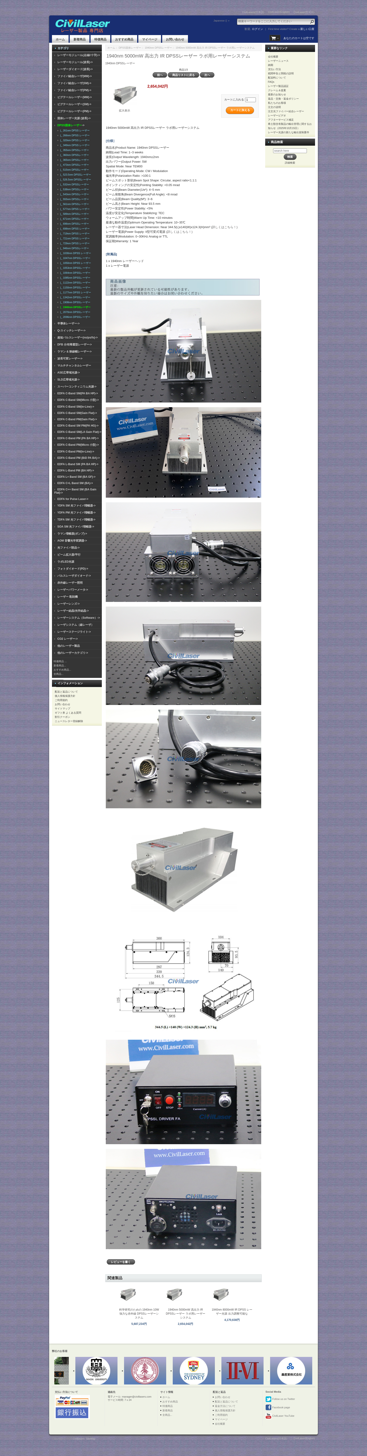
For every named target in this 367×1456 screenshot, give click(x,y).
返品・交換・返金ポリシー (283, 98)
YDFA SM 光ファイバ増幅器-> (76, 505)
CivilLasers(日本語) (253, 12)
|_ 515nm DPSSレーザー (74, 169)
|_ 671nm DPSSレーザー (74, 218)
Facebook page (277, 1408)
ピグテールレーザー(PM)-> (74, 111)
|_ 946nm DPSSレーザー (74, 248)
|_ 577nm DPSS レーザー (74, 209)
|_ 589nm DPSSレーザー (74, 213)
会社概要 (273, 56)
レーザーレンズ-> (68, 603)
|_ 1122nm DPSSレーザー (74, 282)
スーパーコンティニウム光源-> (76, 386)
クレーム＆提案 (277, 90)
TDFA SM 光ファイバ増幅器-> (76, 519)
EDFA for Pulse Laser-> (72, 499)
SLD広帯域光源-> (68, 379)
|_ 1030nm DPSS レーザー (75, 253)
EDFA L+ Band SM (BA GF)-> (76, 476)
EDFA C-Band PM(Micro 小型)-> (78, 444)
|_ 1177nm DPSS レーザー (75, 292)
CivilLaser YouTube (279, 1416)
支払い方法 (274, 69)
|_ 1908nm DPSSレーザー (74, 302)
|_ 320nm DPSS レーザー (74, 140)
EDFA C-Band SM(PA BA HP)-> (77, 393)
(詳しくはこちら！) (224, 227)
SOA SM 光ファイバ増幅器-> (75, 526)
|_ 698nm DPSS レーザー (74, 228)
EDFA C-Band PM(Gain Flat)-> (77, 419)
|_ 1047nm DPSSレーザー (74, 258)
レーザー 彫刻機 (67, 596)
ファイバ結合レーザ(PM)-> (74, 90)
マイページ (149, 39)
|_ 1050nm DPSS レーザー (75, 263)
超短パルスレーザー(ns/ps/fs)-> (77, 337)
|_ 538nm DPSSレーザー (74, 189)
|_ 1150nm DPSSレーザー (74, 287)
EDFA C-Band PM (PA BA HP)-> (78, 438)
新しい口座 (307, 29)
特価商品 (100, 39)
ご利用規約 (61, 700)
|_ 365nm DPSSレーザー (74, 159)
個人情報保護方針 (65, 695)
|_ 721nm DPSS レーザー (74, 238)
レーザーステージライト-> (74, 631)
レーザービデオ (277, 115)
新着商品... (60, 665)
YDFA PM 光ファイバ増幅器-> (76, 512)
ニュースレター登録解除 (69, 721)
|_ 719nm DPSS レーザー (74, 233)
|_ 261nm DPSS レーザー (74, 130)
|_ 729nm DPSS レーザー (74, 243)
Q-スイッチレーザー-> (71, 330)
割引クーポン (62, 716)
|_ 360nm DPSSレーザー (74, 155)
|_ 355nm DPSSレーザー (74, 150)
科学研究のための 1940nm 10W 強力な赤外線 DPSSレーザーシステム (139, 1313)
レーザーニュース (278, 60)
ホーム (60, 39)
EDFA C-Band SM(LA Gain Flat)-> (79, 432)
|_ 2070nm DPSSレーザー (74, 312)
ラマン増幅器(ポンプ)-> (72, 533)
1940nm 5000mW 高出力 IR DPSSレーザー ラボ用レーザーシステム (185, 1313)
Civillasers (78, 1438)
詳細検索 (290, 162)
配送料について (277, 77)
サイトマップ (62, 708)
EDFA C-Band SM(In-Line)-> (75, 406)
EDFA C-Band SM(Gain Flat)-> (77, 413)
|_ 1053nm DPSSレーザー (74, 267)
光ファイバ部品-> (68, 547)
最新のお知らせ (277, 94)
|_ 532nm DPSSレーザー (74, 184)
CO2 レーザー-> (67, 638)
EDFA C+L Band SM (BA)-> (75, 483)
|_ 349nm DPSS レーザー (74, 145)
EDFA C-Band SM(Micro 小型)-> (78, 400)
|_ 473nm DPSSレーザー (74, 164)
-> (70, 125)
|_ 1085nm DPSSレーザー (74, 277)
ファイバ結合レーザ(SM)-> (74, 83)
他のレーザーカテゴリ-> (72, 652)
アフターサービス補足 (281, 119)
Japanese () (220, 20)
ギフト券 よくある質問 (68, 712)
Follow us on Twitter (280, 1399)
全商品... (58, 673)
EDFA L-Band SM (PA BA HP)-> (77, 464)
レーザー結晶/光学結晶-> (73, 610)
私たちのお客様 (277, 102)
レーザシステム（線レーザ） (75, 624)
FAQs (271, 81)
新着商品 (79, 39)
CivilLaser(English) (279, 12)
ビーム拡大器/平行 (69, 554)
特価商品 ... (60, 661)
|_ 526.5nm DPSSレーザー (75, 179)
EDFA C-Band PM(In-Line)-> (75, 451)
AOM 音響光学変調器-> (72, 540)
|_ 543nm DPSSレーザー (74, 194)
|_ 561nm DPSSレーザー (74, 204)
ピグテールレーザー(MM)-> (74, 97)
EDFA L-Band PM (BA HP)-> (75, 470)
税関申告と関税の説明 (281, 73)
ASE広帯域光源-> (68, 372)
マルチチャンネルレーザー (74, 365)
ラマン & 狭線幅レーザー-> (74, 351)
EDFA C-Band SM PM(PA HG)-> (78, 425)
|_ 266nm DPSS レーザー (74, 135)
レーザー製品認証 (278, 86)
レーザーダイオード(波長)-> (75, 69)
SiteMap (90, 1438)
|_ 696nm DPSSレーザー (74, 223)
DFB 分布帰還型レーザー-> (74, 344)
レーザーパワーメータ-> (72, 589)
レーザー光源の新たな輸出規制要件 (288, 132)
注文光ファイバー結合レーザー (286, 111)
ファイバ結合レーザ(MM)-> (74, 76)
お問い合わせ (175, 39)
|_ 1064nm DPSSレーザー (74, 272)
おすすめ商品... (62, 669)
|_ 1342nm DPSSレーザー (74, 297)
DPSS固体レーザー (130, 47)
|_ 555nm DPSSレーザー (74, 199)
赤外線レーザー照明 (70, 582)
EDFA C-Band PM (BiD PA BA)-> (78, 458)
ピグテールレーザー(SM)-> (74, 104)
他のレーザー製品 (68, 645)
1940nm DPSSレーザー (158, 47)
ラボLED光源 (65, 561)
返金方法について (225, 1406)
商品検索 (277, 142)
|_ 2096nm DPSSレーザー (74, 317)
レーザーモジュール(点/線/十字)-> (78, 55)
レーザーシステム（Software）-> (78, 617)
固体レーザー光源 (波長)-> (74, 118)
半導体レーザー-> (68, 323)
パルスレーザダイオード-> (74, 575)
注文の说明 (274, 107)
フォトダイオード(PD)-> (72, 568)
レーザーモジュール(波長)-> (75, 62)
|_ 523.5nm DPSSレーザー (75, 174)
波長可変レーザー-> (69, 358)
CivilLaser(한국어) (304, 12)
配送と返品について (66, 691)
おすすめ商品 (124, 39)
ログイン (257, 29)
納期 (270, 65)
